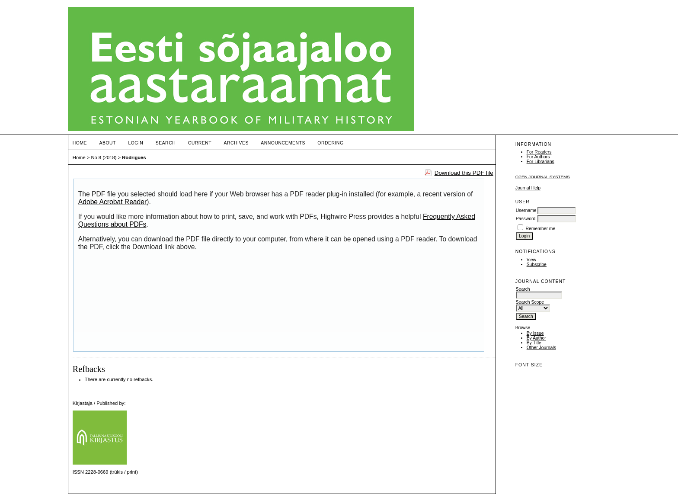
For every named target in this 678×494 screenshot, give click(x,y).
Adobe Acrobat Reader (112, 201)
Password (526, 218)
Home (80, 143)
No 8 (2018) (103, 157)
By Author (536, 338)
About (107, 143)
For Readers (539, 152)
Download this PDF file (464, 173)
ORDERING (330, 143)
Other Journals (541, 347)
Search (166, 143)
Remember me (541, 228)
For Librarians (540, 161)
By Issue (535, 333)
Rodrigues (134, 157)
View (531, 259)
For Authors (538, 156)
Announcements (283, 143)
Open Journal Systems (542, 176)
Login (135, 143)
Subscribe (537, 264)
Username (526, 210)
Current (199, 143)
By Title (534, 342)
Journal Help (527, 188)
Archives (236, 143)
